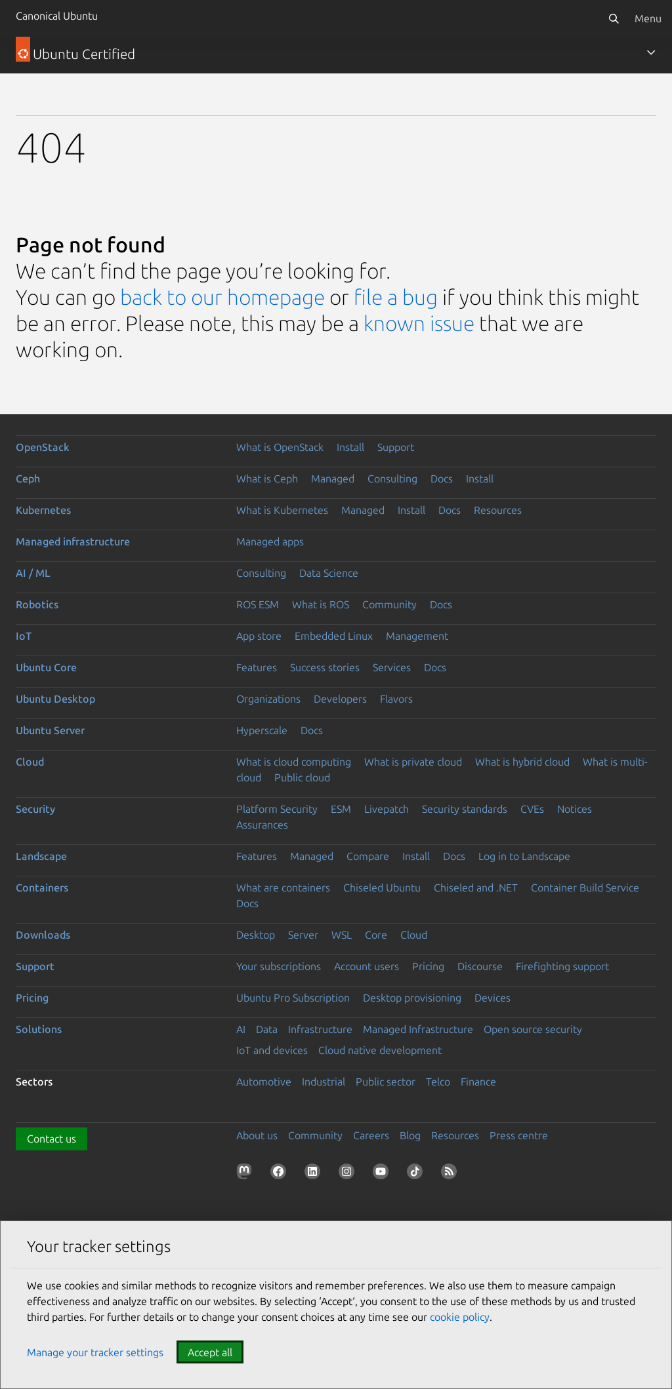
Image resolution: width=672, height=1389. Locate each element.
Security (35, 809)
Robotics (37, 604)
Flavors (396, 699)
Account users (366, 966)
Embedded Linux (334, 636)
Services (392, 667)
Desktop (255, 935)
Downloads (43, 935)
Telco (438, 1081)
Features (256, 667)
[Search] (613, 18)
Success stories (325, 667)
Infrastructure (320, 1029)
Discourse (480, 966)
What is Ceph (267, 478)
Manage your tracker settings (95, 1352)
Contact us (51, 1138)
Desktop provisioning (412, 998)
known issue (419, 323)
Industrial (323, 1081)
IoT (24, 636)
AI (240, 1029)
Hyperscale (261, 730)
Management (417, 636)
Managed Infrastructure (418, 1029)
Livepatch (386, 809)
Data (267, 1029)
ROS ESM (257, 604)
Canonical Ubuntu (57, 16)
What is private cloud (413, 762)
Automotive (263, 1081)
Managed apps (270, 541)
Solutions (39, 1029)
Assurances (262, 825)
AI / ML (33, 573)
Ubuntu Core (46, 667)
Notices (574, 809)
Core (376, 935)
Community (389, 604)
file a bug (396, 297)
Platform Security (277, 809)
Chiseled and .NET (476, 887)
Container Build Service (585, 887)
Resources (498, 510)
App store (259, 636)
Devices (492, 998)
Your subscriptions (278, 966)
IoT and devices (272, 1050)
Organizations (268, 699)
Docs (441, 478)
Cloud (30, 762)
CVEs (532, 809)
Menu (648, 18)
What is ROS (320, 604)
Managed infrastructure (73, 541)
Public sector (385, 1081)
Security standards (464, 809)
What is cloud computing (293, 762)
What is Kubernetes (282, 510)
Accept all (210, 1352)
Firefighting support (562, 966)
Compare (367, 856)
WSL (341, 935)
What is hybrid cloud (522, 762)
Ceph (28, 478)
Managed (332, 478)
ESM (341, 809)
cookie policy (460, 1317)
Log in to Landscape (524, 856)
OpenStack (43, 447)
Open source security (533, 1029)
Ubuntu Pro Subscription (293, 998)
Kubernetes (43, 510)
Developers (340, 699)
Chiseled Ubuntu (382, 887)
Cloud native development (380, 1050)
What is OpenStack (280, 447)
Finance (478, 1081)
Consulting (392, 478)
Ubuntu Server (50, 730)
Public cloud (302, 777)
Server (303, 935)
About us (257, 1135)
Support (395, 447)
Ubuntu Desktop (55, 699)
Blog (410, 1135)
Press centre (519, 1135)
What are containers (283, 887)
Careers (371, 1135)
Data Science (328, 573)
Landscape (41, 856)
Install (350, 447)
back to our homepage (222, 297)
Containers (42, 887)
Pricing (428, 966)
